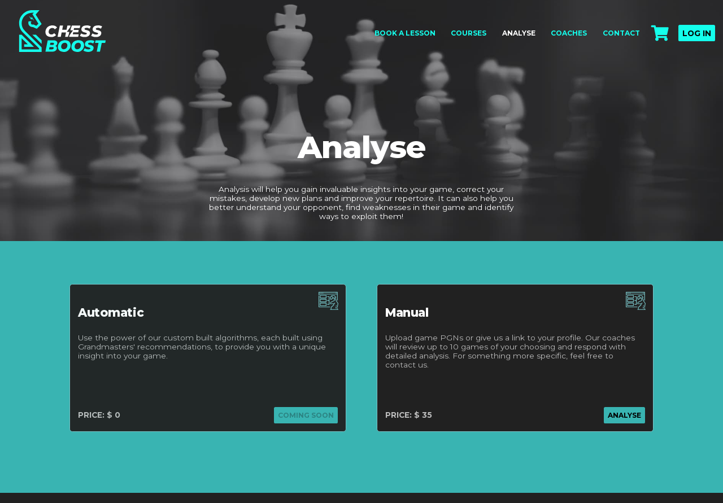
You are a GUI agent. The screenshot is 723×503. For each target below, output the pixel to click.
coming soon (306, 415)
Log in (696, 33)
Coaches (569, 33)
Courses (468, 33)
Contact (621, 33)
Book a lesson (404, 33)
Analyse (518, 33)
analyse (624, 415)
